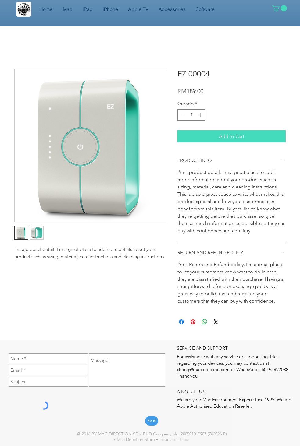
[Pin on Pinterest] (193, 321)
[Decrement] (182, 115)
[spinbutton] (191, 115)
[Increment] (201, 115)
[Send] (151, 421)
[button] (279, 8)
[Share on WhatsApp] (204, 321)
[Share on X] (216, 321)
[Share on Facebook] (181, 321)
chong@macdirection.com (203, 369)
